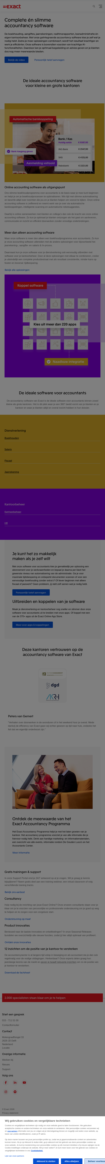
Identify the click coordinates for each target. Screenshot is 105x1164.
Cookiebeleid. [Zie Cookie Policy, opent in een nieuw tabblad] (37, 1153)
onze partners (12, 1133)
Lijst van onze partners (14, 1158)
